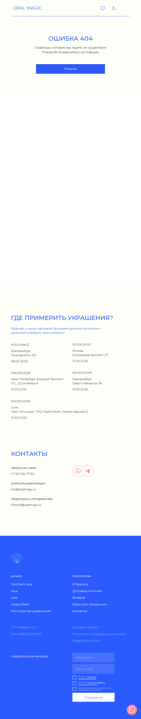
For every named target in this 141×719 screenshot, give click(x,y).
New (14, 591)
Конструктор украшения (31, 611)
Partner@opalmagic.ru (26, 505)
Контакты (79, 611)
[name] (93, 657)
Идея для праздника (89, 604)
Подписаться (93, 697)
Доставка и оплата (87, 591)
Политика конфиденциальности (99, 634)
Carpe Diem (20, 604)
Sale (14, 598)
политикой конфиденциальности (87, 677)
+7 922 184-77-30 (22, 474)
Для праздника (85, 694)
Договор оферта (85, 627)
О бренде (80, 584)
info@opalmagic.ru (23, 489)
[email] (93, 669)
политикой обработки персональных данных (91, 683)
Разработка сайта (86, 641)
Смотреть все (22, 584)
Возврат (78, 598)
